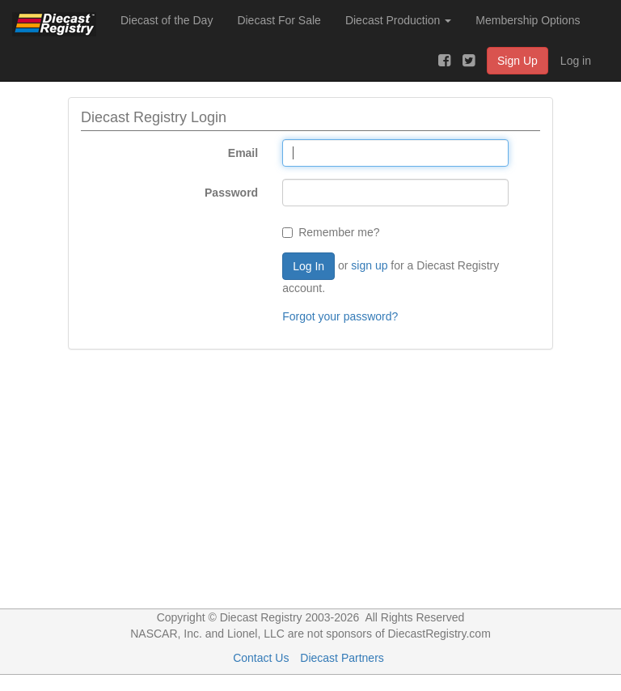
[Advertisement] (310, 487)
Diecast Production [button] (398, 20)
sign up (369, 265)
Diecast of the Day (166, 20)
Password (231, 192)
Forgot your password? (340, 316)
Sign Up (517, 60)
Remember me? (330, 232)
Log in (575, 60)
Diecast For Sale (278, 20)
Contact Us (261, 657)
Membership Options (527, 20)
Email (243, 152)
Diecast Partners (341, 657)
